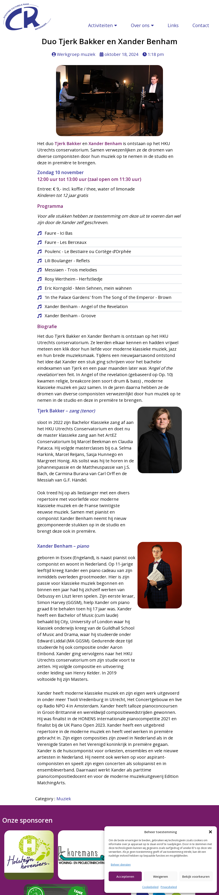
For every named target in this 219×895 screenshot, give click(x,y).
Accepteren (125, 876)
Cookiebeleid (150, 887)
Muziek (63, 746)
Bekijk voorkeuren (196, 876)
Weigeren (160, 876)
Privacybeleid (169, 887)
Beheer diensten (121, 864)
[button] (210, 832)
